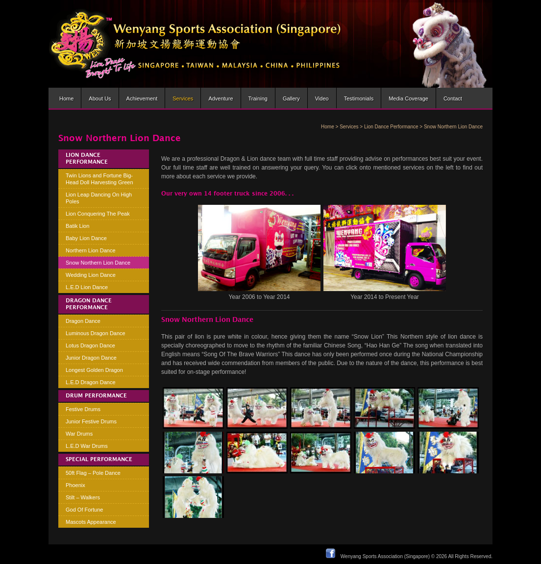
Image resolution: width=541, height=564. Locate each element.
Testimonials (359, 98)
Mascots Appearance (91, 522)
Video (322, 98)
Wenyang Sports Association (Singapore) (385, 556)
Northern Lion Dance (91, 250)
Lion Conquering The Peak (98, 214)
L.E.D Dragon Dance (91, 382)
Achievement (142, 98)
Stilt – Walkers (83, 497)
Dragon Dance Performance (89, 304)
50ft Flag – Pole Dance (93, 473)
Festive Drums (83, 409)
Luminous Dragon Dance (95, 333)
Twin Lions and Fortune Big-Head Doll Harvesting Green (99, 178)
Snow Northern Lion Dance (98, 263)
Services (182, 98)
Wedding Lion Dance (91, 275)
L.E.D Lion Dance (87, 287)
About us (100, 98)
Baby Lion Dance (86, 238)
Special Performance (99, 459)
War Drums (79, 434)
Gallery (291, 98)
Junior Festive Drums (91, 421)
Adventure (220, 98)
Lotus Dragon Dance (90, 345)
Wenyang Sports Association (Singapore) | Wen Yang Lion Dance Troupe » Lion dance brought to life (195, 44)
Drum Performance (96, 395)
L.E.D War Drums (87, 446)
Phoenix (75, 485)
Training (258, 98)
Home (66, 98)
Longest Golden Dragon (94, 370)
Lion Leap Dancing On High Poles (99, 198)
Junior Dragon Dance (91, 358)
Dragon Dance (83, 321)
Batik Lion (77, 226)
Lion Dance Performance (391, 126)
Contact (452, 98)
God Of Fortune (84, 510)
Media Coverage (408, 98)
